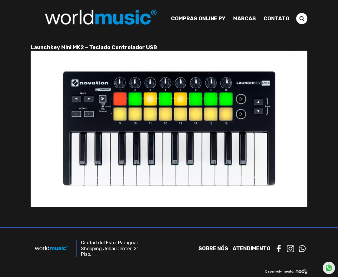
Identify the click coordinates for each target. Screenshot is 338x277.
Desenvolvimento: (286, 271)
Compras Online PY (198, 18)
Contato (276, 18)
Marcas (244, 18)
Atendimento (252, 248)
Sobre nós (213, 248)
